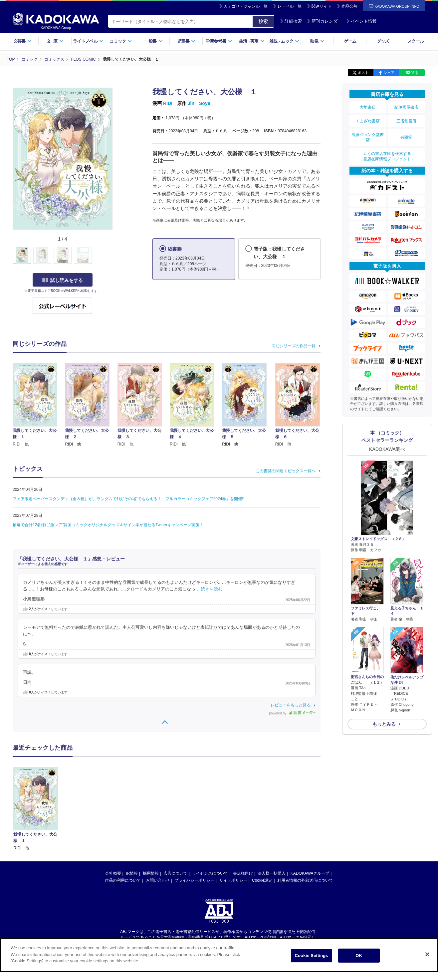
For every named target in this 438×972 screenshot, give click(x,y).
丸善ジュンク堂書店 (368, 137)
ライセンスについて (210, 873)
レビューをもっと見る (291, 705)
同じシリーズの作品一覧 (294, 346)
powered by (292, 713)
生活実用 (252, 41)
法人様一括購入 (272, 873)
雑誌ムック (284, 41)
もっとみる (384, 724)
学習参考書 (219, 41)
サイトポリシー (233, 880)
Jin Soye (199, 103)
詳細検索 (291, 21)
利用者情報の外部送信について (305, 880)
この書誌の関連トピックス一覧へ (286, 471)
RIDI (167, 103)
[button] (116, 255)
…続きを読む (210, 589)
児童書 (186, 41)
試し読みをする (62, 280)
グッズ (383, 41)
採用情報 (151, 873)
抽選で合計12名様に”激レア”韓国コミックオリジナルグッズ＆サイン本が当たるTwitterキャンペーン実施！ (108, 524)
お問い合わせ (158, 880)
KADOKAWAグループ (310, 873)
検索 (263, 21)
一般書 (153, 41)
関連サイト (321, 6)
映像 (317, 41)
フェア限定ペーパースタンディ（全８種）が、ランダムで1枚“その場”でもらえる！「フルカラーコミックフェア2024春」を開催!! (128, 498)
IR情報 (132, 873)
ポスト (363, 73)
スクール (415, 41)
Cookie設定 (262, 880)
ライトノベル (88, 41)
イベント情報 (361, 21)
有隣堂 (406, 137)
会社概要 (113, 873)
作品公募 (349, 6)
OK (358, 955)
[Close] (427, 954)
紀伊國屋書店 (406, 107)
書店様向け (243, 873)
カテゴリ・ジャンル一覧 (246, 6)
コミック (121, 41)
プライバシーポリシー (194, 880)
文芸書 (22, 41)
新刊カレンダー (324, 21)
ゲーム (350, 41)
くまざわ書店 (368, 121)
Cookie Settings (311, 955)
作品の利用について (123, 880)
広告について (175, 873)
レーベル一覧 (290, 6)
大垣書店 (368, 107)
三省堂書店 (406, 121)
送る (414, 73)
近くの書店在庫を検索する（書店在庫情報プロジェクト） (387, 156)
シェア (388, 73)
